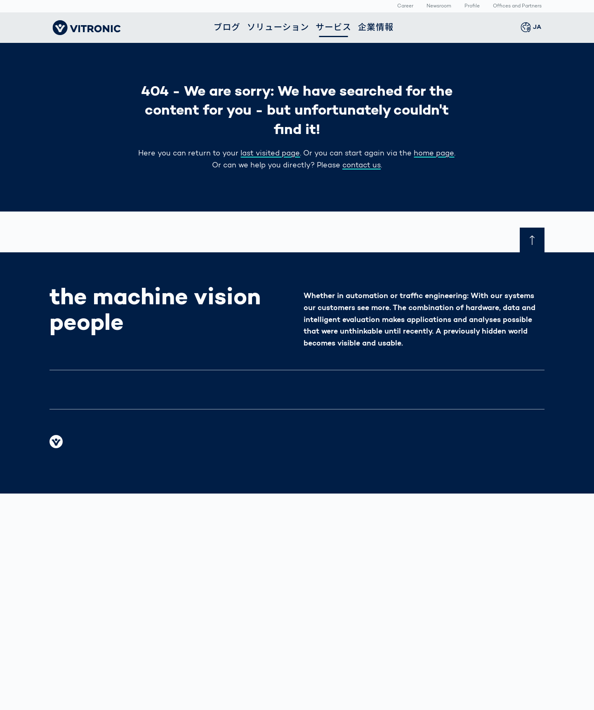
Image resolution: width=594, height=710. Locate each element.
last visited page (270, 154)
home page (434, 154)
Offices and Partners (517, 6)
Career (405, 6)
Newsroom (439, 6)
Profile (472, 6)
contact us (361, 165)
